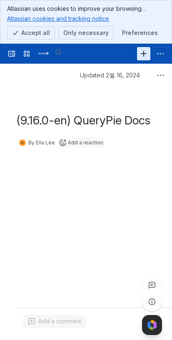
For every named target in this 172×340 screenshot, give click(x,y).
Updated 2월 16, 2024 (110, 75)
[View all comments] (152, 285)
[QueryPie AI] (43, 53)
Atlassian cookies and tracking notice (58, 18)
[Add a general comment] (54, 321)
